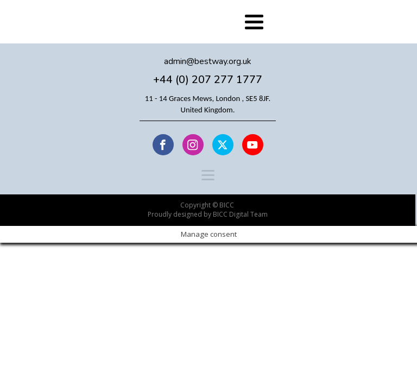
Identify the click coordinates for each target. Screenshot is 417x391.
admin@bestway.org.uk (207, 61)
